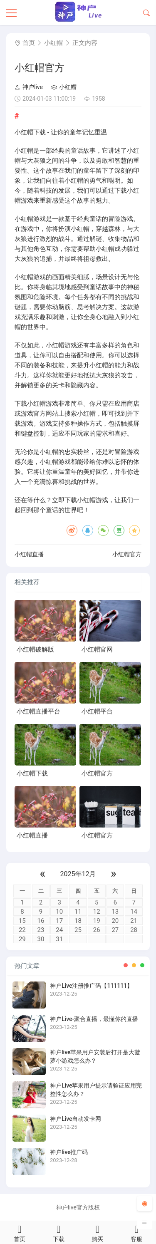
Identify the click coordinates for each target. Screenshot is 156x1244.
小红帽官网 (97, 649)
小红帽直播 (29, 554)
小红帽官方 (126, 554)
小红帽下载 (32, 773)
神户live (29, 87)
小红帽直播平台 (38, 711)
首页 (28, 43)
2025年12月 (78, 874)
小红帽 (53, 43)
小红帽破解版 (35, 649)
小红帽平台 (97, 711)
